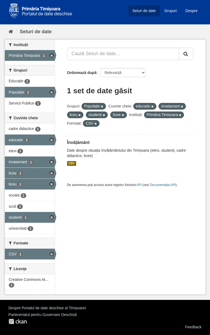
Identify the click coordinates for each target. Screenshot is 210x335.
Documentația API (163, 185)
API (139, 185)
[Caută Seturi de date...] (123, 54)
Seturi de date (144, 11)
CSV (72, 163)
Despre (191, 11)
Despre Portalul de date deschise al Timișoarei (47, 308)
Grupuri (170, 11)
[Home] (11, 31)
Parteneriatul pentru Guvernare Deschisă (43, 314)
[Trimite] (186, 54)
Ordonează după (82, 72)
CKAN (18, 321)
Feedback (193, 327)
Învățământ (78, 142)
